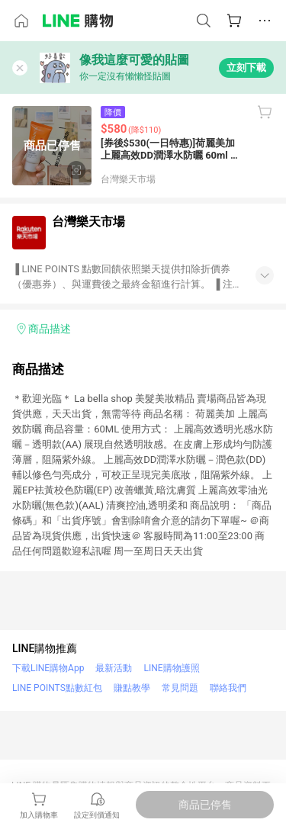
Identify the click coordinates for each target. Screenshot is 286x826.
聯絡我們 (228, 688)
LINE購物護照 (171, 668)
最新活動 (113, 668)
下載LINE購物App (48, 668)
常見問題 (180, 688)
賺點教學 (132, 688)
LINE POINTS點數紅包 (57, 688)
